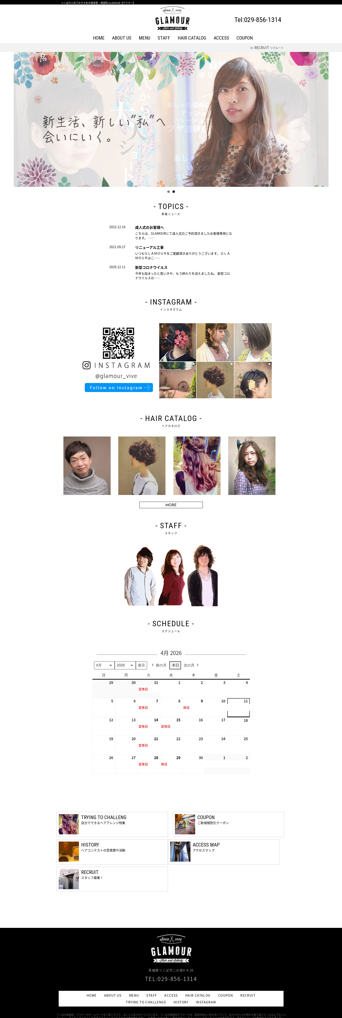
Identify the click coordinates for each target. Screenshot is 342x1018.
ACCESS (221, 38)
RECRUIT (247, 995)
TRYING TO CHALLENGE (146, 1002)
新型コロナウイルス (151, 267)
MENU (144, 38)
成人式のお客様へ (149, 227)
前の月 (159, 665)
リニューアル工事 (149, 247)
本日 (175, 665)
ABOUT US (121, 38)
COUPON (245, 38)
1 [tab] (168, 191)
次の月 (191, 665)
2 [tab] (173, 191)
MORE (171, 505)
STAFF (164, 38)
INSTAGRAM (206, 1002)
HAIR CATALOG (192, 38)
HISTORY (181, 1002)
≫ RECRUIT (267, 47)
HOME (99, 38)
